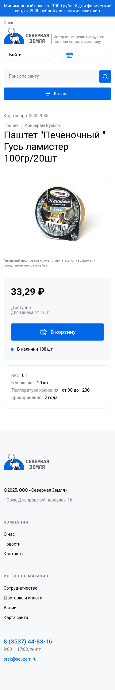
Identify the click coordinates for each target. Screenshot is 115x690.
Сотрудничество (20, 588)
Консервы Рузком (43, 125)
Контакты (13, 553)
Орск (8, 23)
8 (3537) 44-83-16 (28, 641)
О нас (9, 534)
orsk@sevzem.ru (20, 659)
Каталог (58, 93)
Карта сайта (16, 617)
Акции (10, 607)
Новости (12, 544)
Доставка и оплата (23, 597)
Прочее (11, 125)
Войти (15, 54)
